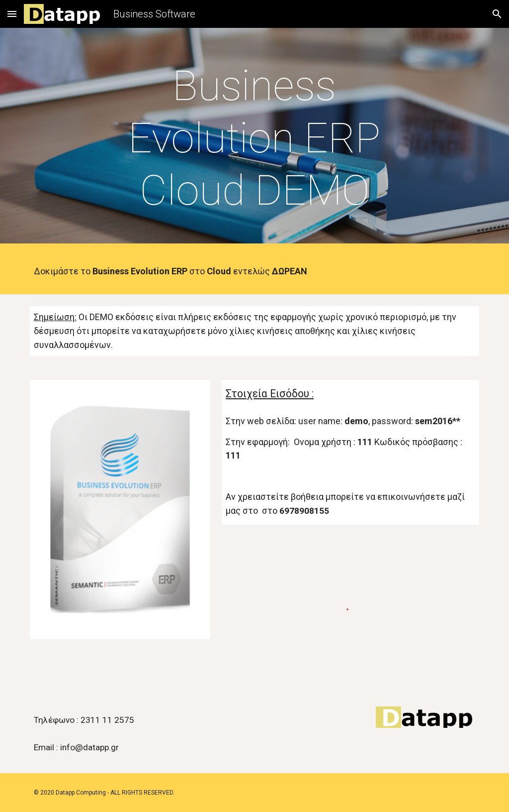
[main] (254, 138)
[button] (12, 13)
